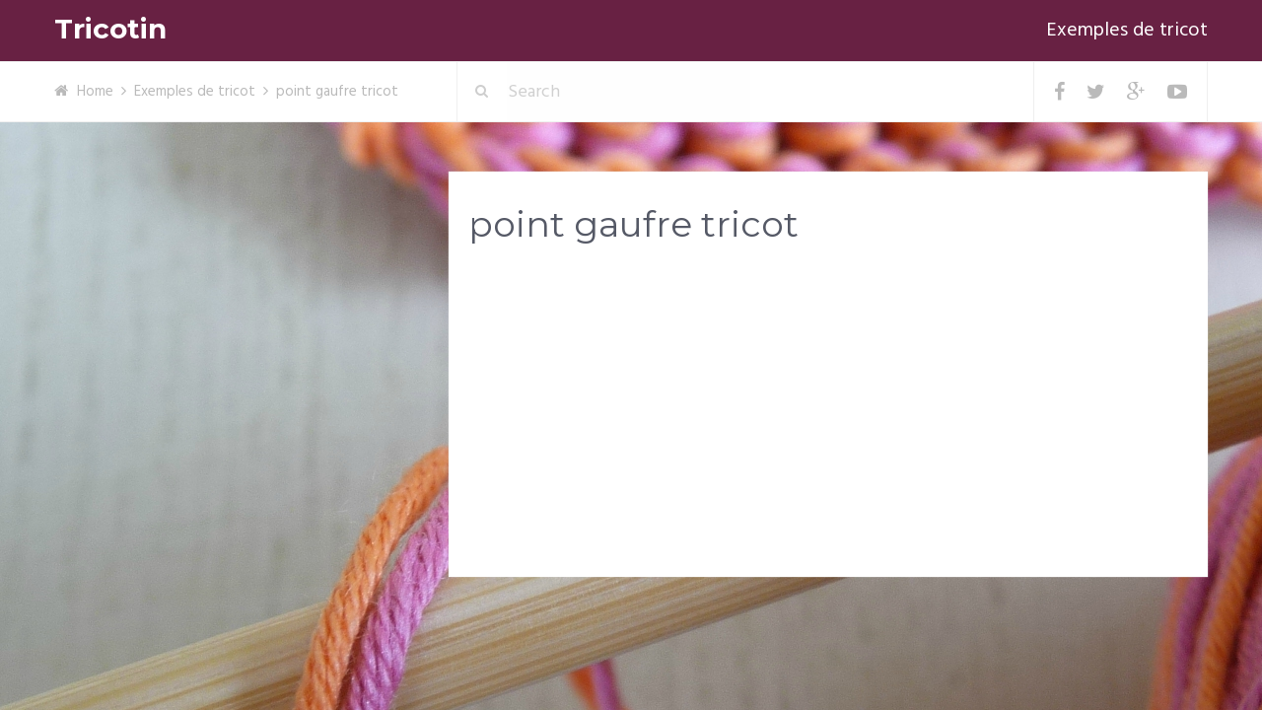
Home (95, 92)
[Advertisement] (828, 415)
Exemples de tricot (1127, 30)
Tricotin (110, 29)
